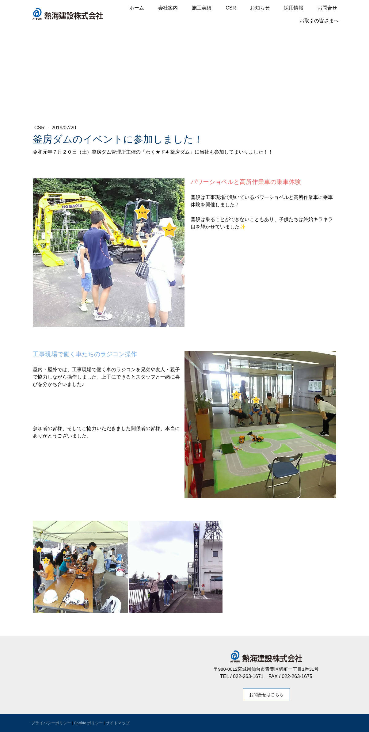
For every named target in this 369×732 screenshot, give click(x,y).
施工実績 (201, 7)
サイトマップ (118, 723)
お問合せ (327, 7)
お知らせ (260, 7)
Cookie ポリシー (88, 723)
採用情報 (293, 7)
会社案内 (168, 7)
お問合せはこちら (266, 694)
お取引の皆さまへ (319, 20)
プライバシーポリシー (51, 723)
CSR (231, 7)
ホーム (136, 7)
